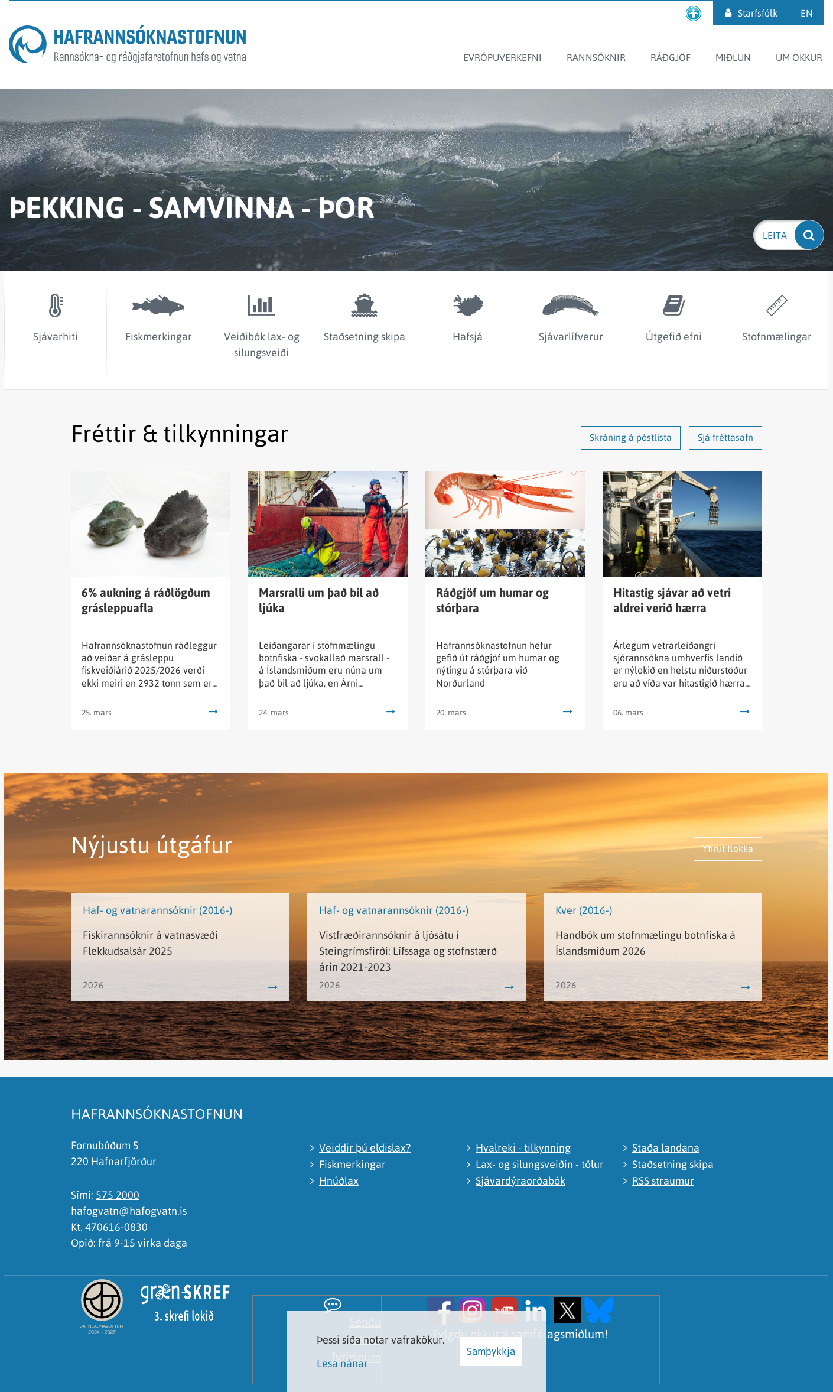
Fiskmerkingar (352, 1164)
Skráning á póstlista (631, 437)
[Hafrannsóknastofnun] (127, 46)
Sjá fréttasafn (725, 437)
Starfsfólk (757, 13)
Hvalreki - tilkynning (523, 1147)
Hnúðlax (339, 1181)
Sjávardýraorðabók (520, 1181)
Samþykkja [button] (491, 1351)
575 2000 (117, 1195)
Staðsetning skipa (673, 1164)
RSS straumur (663, 1181)
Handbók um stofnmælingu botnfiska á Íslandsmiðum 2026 (645, 943)
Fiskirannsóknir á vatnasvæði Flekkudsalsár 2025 (150, 943)
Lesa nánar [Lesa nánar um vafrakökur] (342, 1363)
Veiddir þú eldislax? (365, 1147)
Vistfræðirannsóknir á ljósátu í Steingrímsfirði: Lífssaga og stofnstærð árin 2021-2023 (408, 951)
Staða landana (665, 1147)
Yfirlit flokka (727, 848)
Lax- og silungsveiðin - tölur (540, 1164)
